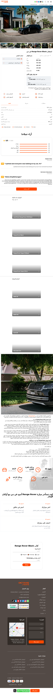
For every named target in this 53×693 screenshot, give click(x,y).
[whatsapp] (35, 2)
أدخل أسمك (37, 549)
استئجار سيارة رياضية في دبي (18, 667)
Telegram (24, 554)
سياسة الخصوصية (13, 684)
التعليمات (43, 597)
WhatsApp (31, 554)
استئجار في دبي (18, 659)
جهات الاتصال (42, 602)
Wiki (44, 610)
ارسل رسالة (36, 641)
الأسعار (43, 592)
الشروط (20, 684)
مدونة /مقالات (42, 599)
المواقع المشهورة (41, 594)
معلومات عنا (42, 605)
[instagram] (37, 2)
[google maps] (42, 2)
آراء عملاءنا (42, 607)
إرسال (26, 564)
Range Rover (34, 4)
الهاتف (38, 554)
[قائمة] (51, 2)
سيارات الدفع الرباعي (43, 4)
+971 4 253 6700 (24, 594)
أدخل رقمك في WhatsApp (33, 558)
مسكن (50, 4)
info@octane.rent (24, 597)
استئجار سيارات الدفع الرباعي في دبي (35, 664)
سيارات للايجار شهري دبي (19, 669)
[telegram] (38, 2)
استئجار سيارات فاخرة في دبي (37, 667)
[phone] (40, 2)
